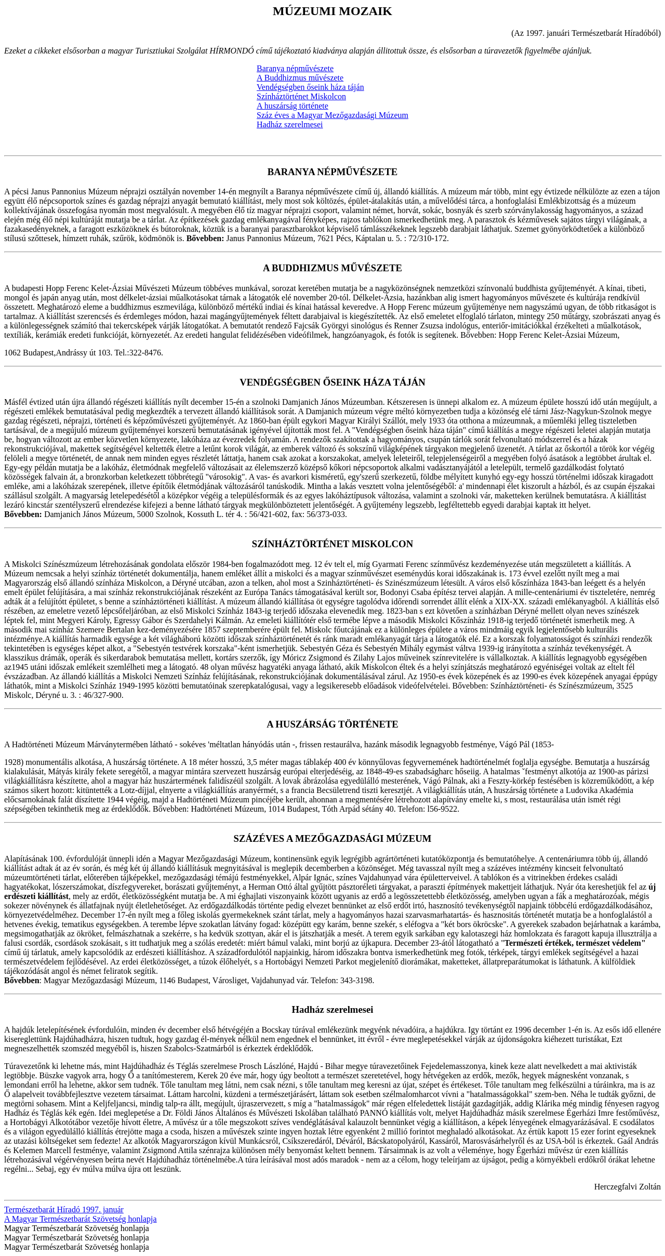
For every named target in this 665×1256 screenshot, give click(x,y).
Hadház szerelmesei (290, 124)
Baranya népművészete (295, 68)
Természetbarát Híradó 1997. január (64, 1209)
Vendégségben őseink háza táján (310, 87)
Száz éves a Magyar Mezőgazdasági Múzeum (332, 115)
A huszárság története (292, 105)
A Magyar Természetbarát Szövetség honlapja (80, 1218)
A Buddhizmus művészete (300, 77)
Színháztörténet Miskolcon (301, 96)
